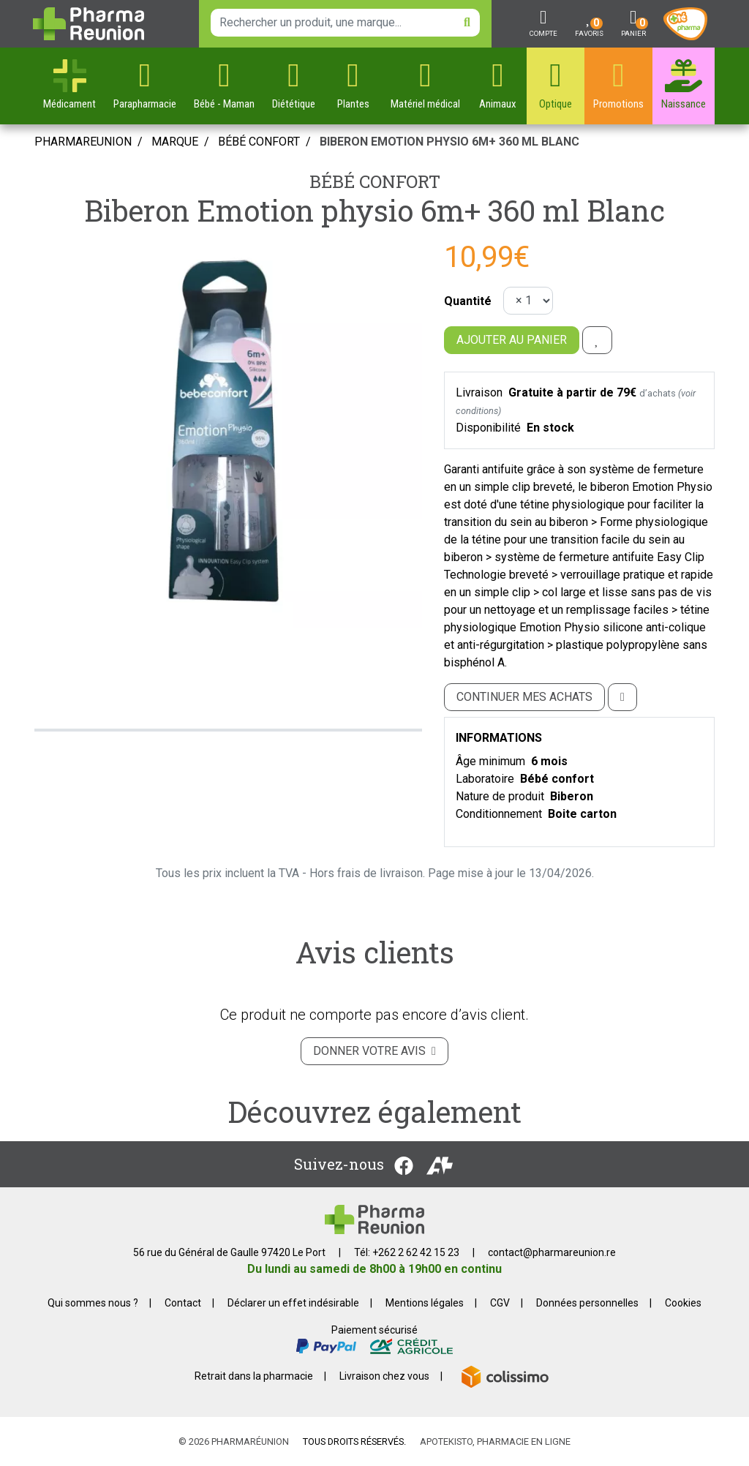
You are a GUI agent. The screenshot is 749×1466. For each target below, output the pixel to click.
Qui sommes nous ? (93, 1303)
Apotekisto (495, 1441)
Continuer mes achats (524, 697)
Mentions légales (424, 1303)
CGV (500, 1303)
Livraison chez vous (384, 1376)
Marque (174, 142)
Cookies (683, 1303)
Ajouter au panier (511, 340)
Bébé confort (374, 181)
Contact (183, 1303)
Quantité (468, 301)
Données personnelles (587, 1303)
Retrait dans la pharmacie (254, 1376)
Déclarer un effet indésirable (293, 1303)
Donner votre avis (374, 1051)
